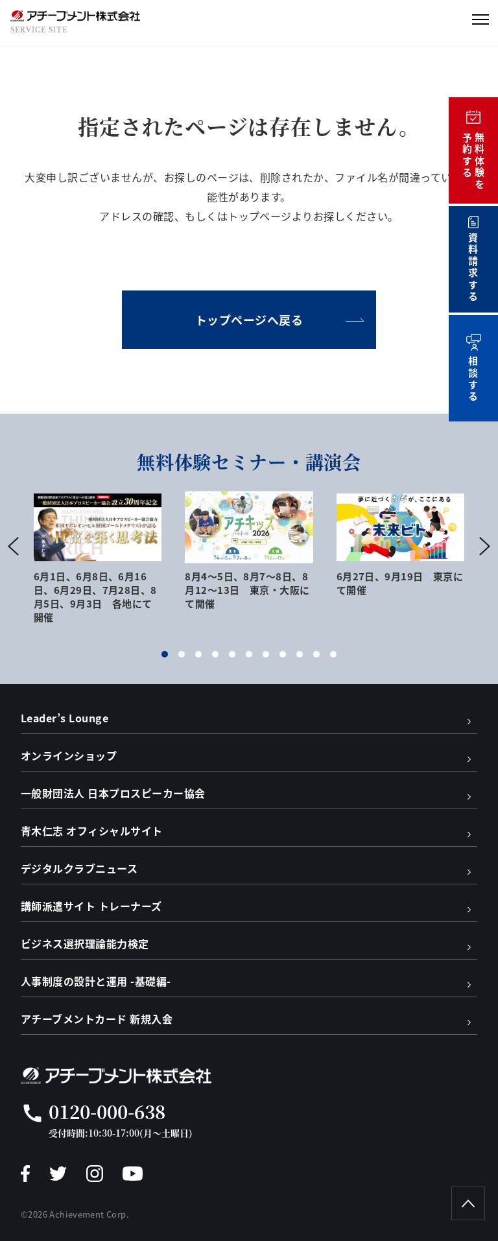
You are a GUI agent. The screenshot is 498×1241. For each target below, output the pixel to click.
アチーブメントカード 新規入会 (96, 1018)
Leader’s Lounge (64, 718)
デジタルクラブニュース (79, 868)
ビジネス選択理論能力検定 (85, 943)
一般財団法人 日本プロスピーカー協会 (113, 793)
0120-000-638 (107, 1111)
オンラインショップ (69, 755)
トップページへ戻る (249, 319)
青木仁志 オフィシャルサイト (92, 830)
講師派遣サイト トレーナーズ (91, 906)
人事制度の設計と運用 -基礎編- (96, 981)
